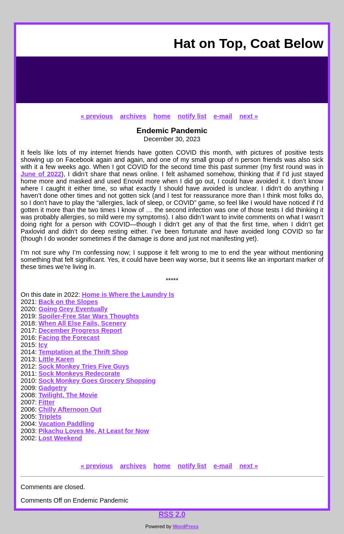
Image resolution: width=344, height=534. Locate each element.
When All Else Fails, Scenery (82, 323)
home (161, 116)
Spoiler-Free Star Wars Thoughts (89, 316)
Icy (43, 344)
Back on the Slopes (68, 301)
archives (133, 116)
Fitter (47, 402)
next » (248, 116)
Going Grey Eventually (73, 309)
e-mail (223, 116)
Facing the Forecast (69, 337)
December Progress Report (80, 330)
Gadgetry (53, 387)
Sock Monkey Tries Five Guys (84, 366)
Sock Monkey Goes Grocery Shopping (97, 380)
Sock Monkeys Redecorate (79, 373)
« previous (97, 116)
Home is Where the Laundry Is (128, 294)
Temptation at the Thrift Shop (83, 352)
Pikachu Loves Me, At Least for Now (94, 430)
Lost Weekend (60, 438)
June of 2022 (41, 174)
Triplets (50, 416)
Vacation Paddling (66, 423)
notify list (192, 116)
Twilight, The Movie (68, 395)
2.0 (172, 514)
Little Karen (56, 359)
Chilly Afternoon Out (70, 409)
